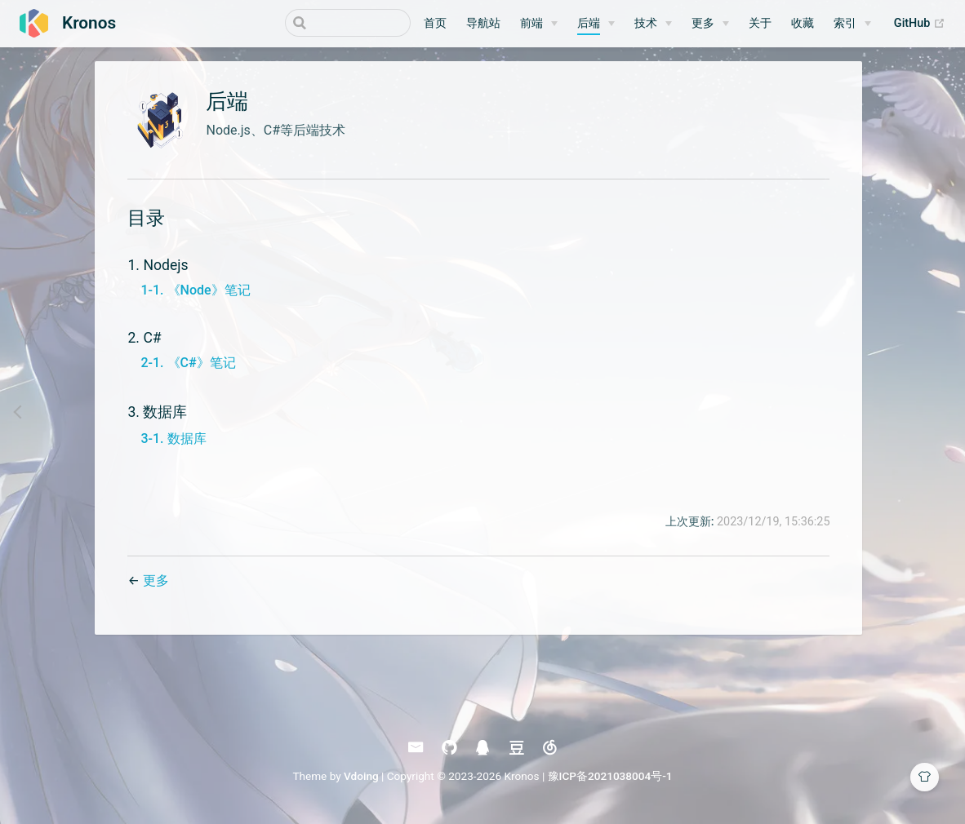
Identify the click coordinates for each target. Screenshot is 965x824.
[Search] (328, 23)
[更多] (710, 24)
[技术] (653, 24)
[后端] (596, 24)
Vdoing (361, 781)
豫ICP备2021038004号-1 (610, 781)
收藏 (802, 23)
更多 (703, 23)
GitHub (919, 24)
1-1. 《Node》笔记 (194, 295)
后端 (588, 23)
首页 (435, 23)
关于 (760, 23)
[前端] (539, 24)
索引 (845, 23)
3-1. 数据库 (172, 444)
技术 (645, 23)
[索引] (852, 24)
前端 (531, 23)
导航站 (483, 23)
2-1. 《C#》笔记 (187, 368)
